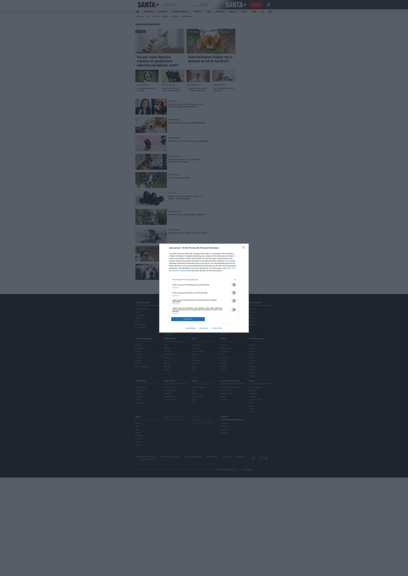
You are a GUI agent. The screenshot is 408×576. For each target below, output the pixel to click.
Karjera (138, 351)
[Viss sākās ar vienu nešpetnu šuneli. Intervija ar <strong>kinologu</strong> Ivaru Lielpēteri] (151, 254)
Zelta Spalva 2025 (172, 416)
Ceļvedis (138, 399)
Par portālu (212, 456)
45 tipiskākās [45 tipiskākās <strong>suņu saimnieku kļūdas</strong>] (187, 123)
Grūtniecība (253, 324)
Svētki (251, 357)
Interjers (138, 393)
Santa (251, 380)
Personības (149, 11)
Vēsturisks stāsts (170, 390)
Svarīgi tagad (225, 327)
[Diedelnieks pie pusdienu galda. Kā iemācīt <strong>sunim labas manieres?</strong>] (151, 272)
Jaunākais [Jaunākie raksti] (175, 16)
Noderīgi (195, 312)
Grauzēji (195, 393)
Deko (137, 416)
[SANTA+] (236, 4)
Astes (195, 380)
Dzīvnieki (140, 32)
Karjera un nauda (255, 399)
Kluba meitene (226, 348)
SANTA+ (224, 416)
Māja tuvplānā (140, 403)
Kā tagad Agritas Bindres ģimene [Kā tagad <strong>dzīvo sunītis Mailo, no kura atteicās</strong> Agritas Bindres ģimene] (185, 105)
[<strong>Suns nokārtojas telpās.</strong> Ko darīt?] (147, 76)
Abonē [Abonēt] (255, 4)
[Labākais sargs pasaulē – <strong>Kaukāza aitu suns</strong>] (198, 76)
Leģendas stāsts (170, 396)
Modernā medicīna (227, 318)
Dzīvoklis (138, 423)
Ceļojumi (195, 327)
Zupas (137, 312)
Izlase (251, 406)
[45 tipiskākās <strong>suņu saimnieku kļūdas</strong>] (151, 125)
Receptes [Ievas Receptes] (156, 16)
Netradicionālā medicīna (229, 387)
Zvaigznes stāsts (170, 387)
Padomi (138, 321)
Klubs (223, 338)
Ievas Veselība (227, 302)
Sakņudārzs (168, 318)
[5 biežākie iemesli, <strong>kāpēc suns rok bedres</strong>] (151, 235)
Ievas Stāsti (169, 380)
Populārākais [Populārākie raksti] (187, 16)
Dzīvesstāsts (168, 393)
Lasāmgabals (225, 423)
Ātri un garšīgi (140, 324)
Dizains (251, 354)
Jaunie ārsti (225, 334)
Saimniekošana (140, 387)
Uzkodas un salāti (141, 309)
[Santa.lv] (148, 4)
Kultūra (251, 348)
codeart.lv (249, 469)
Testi (148, 16)
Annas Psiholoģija (143, 338)
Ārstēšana (224, 399)
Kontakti (240, 456)
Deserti (138, 318)
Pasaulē (138, 357)
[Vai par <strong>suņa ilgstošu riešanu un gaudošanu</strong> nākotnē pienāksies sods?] (159, 41)
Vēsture (223, 363)
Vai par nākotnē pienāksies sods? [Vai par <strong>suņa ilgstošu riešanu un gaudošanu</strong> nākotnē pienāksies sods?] (158, 61)
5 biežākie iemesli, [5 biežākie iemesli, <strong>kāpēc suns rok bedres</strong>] (188, 233)
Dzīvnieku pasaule (198, 387)
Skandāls (167, 367)
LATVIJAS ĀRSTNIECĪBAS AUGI (202, 418)
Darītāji (138, 433)
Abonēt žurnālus (193, 456)
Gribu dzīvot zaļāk (170, 331)
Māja (254, 11)
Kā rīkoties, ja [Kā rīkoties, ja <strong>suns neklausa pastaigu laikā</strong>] (188, 141)
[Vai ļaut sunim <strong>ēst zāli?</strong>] (151, 180)
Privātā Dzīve (170, 338)
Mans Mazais (255, 302)
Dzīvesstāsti (168, 354)
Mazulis (251, 321)
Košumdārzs (168, 315)
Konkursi (252, 376)
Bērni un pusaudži (142, 367)
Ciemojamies (140, 396)
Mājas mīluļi (193, 32)
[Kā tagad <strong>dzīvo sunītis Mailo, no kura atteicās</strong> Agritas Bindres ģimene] (151, 107)
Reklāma (227, 456)
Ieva (194, 338)
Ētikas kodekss (147, 459)
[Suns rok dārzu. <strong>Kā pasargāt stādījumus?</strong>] (151, 217)
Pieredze (138, 360)
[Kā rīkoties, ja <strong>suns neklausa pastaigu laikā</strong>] (151, 143)
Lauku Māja (140, 380)
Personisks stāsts (170, 399)
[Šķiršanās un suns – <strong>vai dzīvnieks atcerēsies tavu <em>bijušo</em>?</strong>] (151, 162)
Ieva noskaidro (226, 309)
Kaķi (193, 403)
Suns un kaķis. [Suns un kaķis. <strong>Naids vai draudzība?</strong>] (224, 89)
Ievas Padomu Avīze (230, 380)
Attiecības (220, 11)
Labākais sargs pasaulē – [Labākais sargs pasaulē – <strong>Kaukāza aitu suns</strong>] (197, 89)
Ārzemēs (167, 370)
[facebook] (261, 458)
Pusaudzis (252, 312)
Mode (251, 403)
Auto (222, 354)
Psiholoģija (253, 393)
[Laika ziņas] (201, 5)
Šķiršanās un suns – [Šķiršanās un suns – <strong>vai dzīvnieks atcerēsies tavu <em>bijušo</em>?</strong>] (184, 160)
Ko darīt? (224, 321)
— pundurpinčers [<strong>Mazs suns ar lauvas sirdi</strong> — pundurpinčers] (171, 89)
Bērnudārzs (253, 318)
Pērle (194, 302)
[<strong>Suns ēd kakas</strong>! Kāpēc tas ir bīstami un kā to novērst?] (211, 41)
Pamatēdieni (140, 315)
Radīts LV (138, 442)
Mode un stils (197, 315)
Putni (194, 390)
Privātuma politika (170, 456)
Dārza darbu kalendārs (172, 309)
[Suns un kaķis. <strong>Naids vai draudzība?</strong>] (223, 76)
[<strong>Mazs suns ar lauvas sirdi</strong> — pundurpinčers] (172, 76)
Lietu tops (167, 327)
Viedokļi (138, 345)
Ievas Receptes (142, 302)
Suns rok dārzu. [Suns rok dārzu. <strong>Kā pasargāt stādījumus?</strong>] (187, 214)
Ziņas (166, 345)
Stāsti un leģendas (180, 11)
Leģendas (252, 396)
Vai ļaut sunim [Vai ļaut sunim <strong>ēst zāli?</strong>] (179, 178)
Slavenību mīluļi (198, 396)
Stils (208, 11)
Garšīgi (194, 324)
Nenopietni (253, 367)
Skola (251, 315)
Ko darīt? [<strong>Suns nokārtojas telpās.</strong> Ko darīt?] (146, 89)
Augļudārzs (168, 321)
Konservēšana (140, 327)
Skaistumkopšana (255, 387)
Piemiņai (167, 363)
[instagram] (271, 458)
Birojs (137, 429)
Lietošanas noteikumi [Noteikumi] (225, 469)
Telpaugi (167, 324)
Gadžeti (223, 360)
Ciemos (166, 312)
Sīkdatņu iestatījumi (145, 456)
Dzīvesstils (225, 351)
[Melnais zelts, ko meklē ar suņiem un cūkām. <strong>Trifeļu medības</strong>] (151, 199)
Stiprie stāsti (225, 390)
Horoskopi (139, 16)
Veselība (197, 11)
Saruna (194, 309)
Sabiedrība (253, 345)
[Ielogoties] (267, 4)
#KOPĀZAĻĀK (169, 334)
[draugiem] (266, 458)
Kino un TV (253, 360)
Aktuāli (251, 373)
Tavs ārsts (224, 315)
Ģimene (233, 11)
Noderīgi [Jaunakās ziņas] (165, 16)
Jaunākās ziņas (256, 338)
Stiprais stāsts (226, 324)
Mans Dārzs (169, 302)
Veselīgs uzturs (226, 393)
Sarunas (223, 345)
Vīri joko (224, 367)
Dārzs (244, 11)
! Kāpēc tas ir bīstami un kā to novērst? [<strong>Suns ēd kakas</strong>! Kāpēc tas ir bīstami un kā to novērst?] (210, 59)
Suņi (193, 399)
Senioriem (224, 331)
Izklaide (172, 193)
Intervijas (163, 11)
